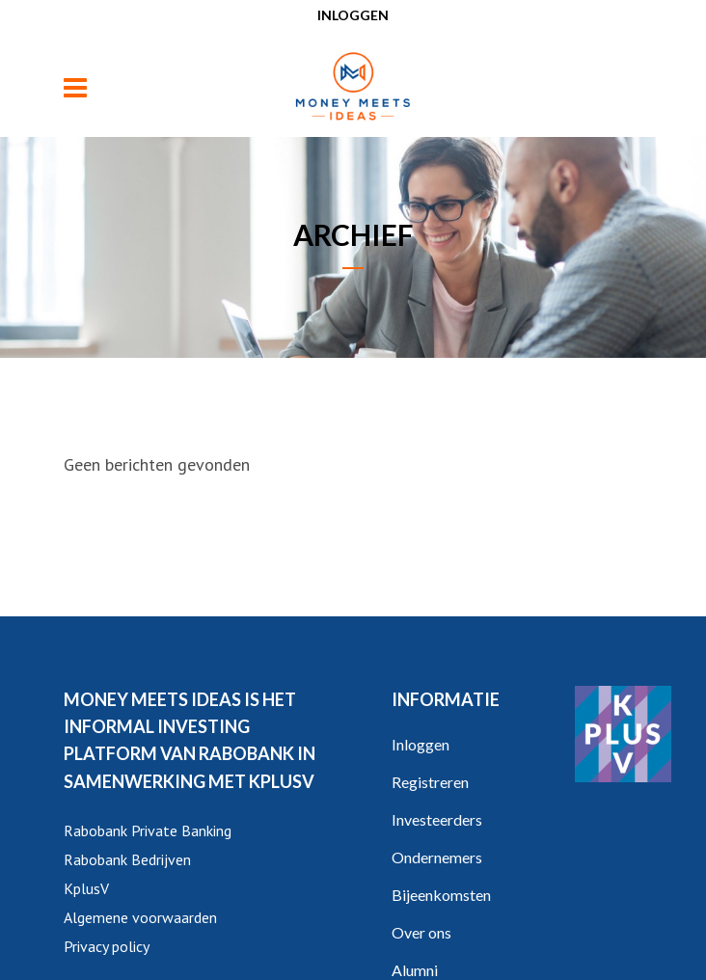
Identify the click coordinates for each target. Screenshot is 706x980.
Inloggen (353, 15)
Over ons (421, 932)
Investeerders (437, 819)
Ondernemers (437, 857)
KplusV (86, 888)
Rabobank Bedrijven (127, 859)
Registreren (430, 782)
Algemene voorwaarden (140, 917)
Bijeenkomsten (441, 894)
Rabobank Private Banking (147, 830)
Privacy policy (106, 946)
